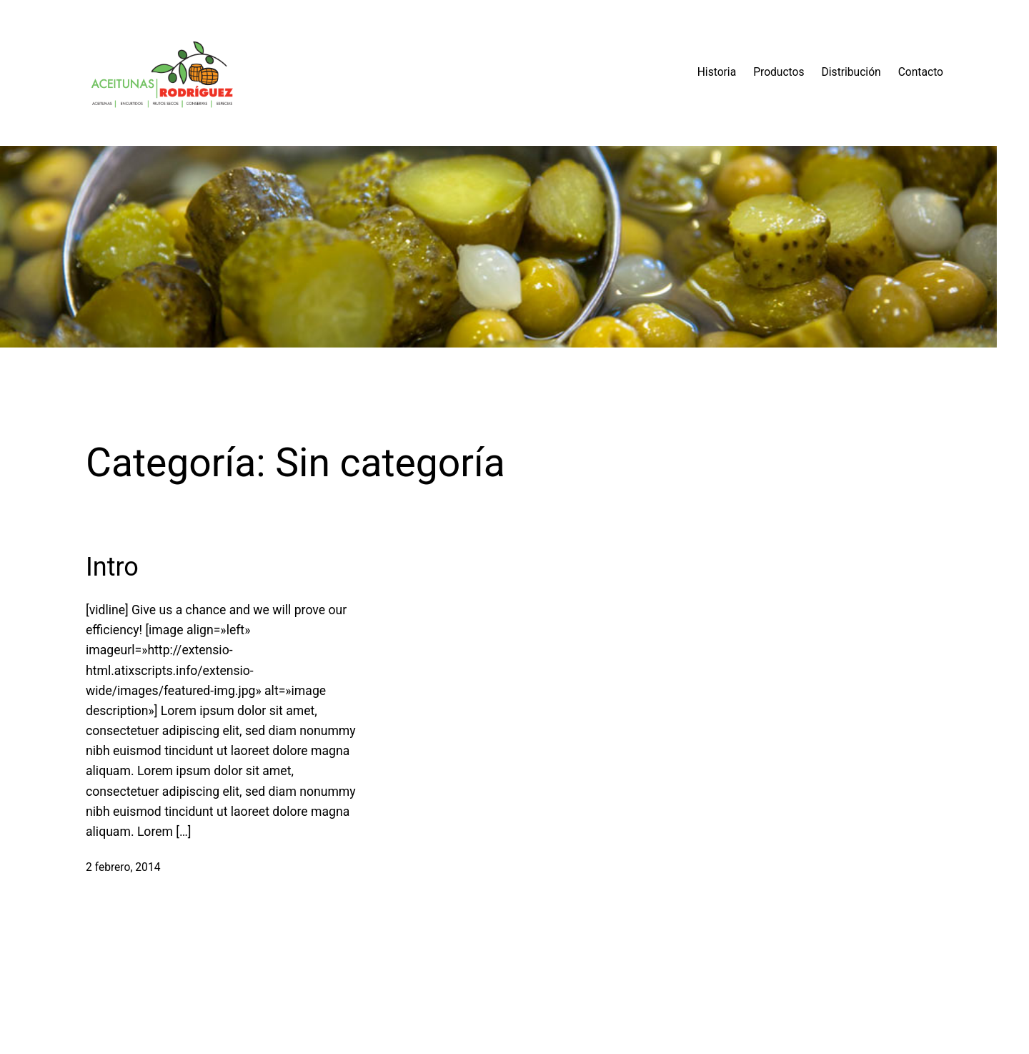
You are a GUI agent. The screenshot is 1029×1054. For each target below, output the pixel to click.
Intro (112, 567)
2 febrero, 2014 (123, 867)
